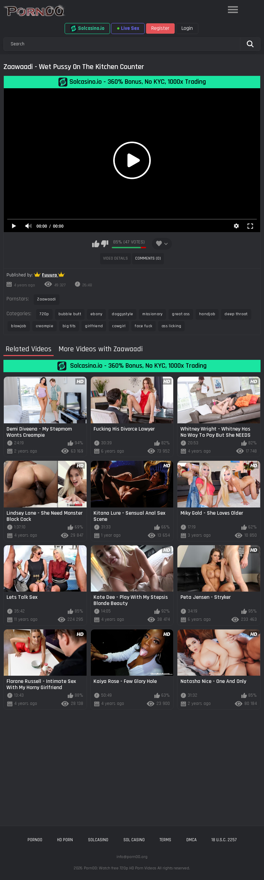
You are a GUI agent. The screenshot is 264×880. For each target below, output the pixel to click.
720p (44, 314)
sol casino (134, 840)
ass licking (171, 326)
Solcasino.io (87, 28)
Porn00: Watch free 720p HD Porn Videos (120, 868)
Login (187, 28)
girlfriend (94, 326)
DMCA (191, 840)
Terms (165, 840)
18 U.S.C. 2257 (223, 840)
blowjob (18, 326)
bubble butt (69, 314)
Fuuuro (50, 275)
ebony (96, 314)
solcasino (98, 840)
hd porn (65, 840)
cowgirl (118, 326)
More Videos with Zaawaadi (100, 349)
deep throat (236, 314)
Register (160, 28)
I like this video (95, 243)
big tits (69, 326)
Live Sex (128, 28)
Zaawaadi (46, 299)
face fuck (143, 326)
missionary (152, 314)
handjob (207, 314)
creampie (44, 326)
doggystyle (122, 314)
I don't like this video (104, 243)
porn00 (35, 840)
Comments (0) (148, 258)
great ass (181, 314)
